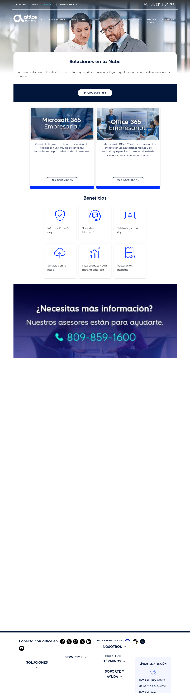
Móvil (74, 19)
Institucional (103, 671)
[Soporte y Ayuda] (158, 4)
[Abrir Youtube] (21, 648)
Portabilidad (168, 19)
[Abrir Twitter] (69, 641)
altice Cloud (65, 665)
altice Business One (70, 678)
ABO (172, 4)
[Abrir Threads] (82, 641)
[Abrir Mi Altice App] (128, 641)
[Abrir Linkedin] (88, 641)
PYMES (35, 4)
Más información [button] (62, 180)
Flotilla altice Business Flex (36, 684)
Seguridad (111, 19)
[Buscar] (146, 4)
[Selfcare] (165, 4)
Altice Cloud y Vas (132, 19)
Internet (96, 19)
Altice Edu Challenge (109, 684)
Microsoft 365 (95, 92)
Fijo (84, 19)
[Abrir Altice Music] (135, 641)
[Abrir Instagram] (75, 641)
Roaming (63, 684)
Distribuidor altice (69, 4)
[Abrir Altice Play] (143, 641)
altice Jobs (102, 665)
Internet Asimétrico (30, 671)
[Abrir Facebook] (62, 641)
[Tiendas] (153, 4)
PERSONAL (21, 4)
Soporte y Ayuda (151, 19)
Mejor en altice (57, 19)
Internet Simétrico (30, 665)
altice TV (24, 690)
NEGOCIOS (48, 4)
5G (42, 19)
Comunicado (104, 678)
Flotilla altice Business (33, 678)
